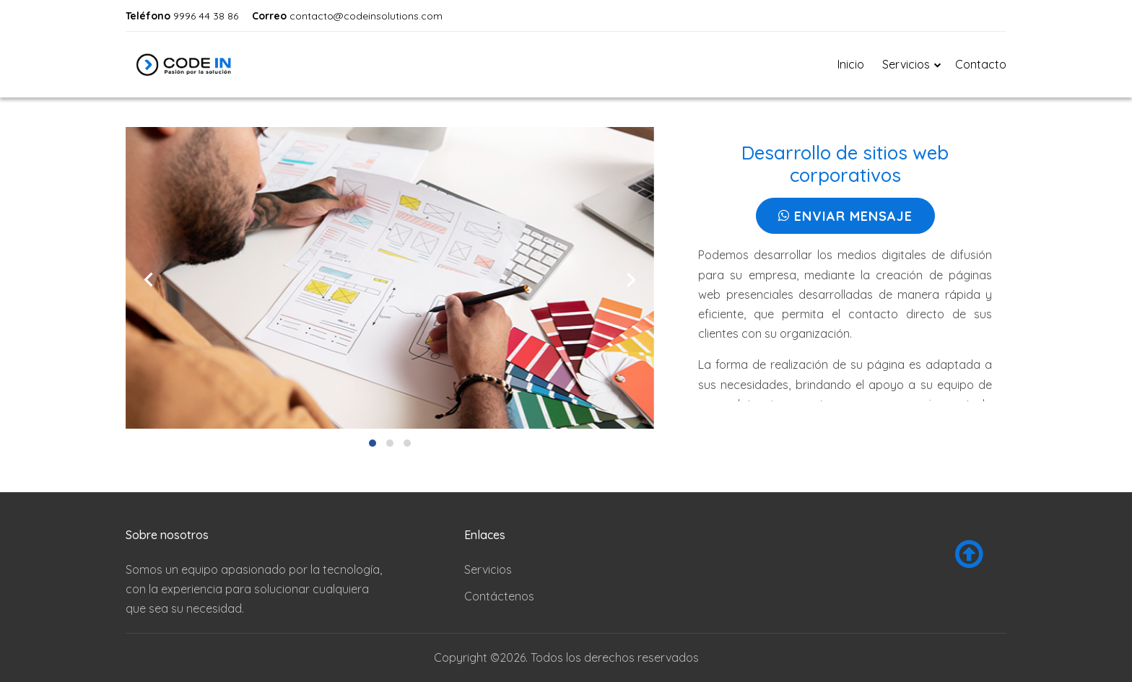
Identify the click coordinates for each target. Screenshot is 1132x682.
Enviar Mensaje (845, 216)
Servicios (488, 569)
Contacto (980, 64)
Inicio (850, 64)
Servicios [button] (906, 64)
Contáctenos (499, 596)
